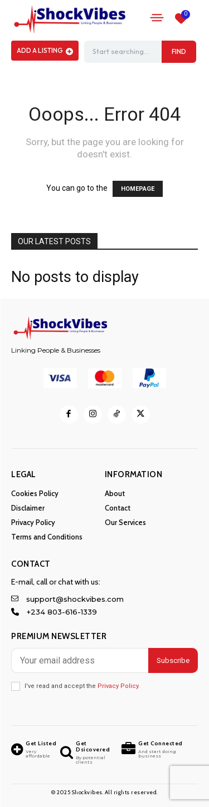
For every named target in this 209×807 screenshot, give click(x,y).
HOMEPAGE (137, 188)
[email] (79, 660)
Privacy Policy (118, 686)
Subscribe (173, 660)
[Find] (179, 52)
